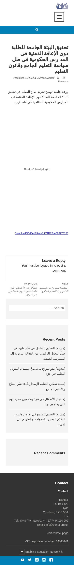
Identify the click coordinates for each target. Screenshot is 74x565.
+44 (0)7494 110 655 (55, 520)
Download (20, 233)
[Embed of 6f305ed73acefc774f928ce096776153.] (37, 169)
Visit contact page (57, 533)
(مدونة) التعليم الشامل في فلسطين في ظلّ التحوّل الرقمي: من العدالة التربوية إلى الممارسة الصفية (37, 353)
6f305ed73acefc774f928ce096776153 (47, 233)
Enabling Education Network (42, 551)
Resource (63, 81)
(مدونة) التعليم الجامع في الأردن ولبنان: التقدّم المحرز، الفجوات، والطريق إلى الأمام (39, 419)
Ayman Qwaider (45, 78)
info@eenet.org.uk (57, 524)
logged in (46, 265)
